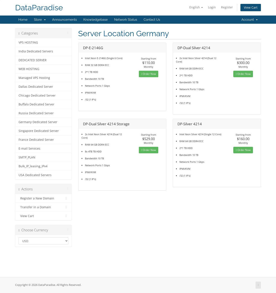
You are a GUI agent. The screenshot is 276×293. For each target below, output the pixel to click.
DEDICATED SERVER (33, 60)
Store (39, 20)
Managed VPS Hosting (34, 78)
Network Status (125, 20)
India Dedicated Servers (36, 51)
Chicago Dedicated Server (37, 95)
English (196, 7)
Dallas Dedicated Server (36, 87)
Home (22, 20)
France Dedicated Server (36, 140)
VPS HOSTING (28, 42)
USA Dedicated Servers (35, 175)
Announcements (64, 20)
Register (227, 7)
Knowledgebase (95, 20)
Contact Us (152, 20)
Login (212, 7)
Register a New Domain (43, 198)
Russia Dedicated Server (36, 113)
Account (250, 20)
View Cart (250, 7)
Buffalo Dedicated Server (36, 104)
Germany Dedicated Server (38, 122)
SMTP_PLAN (27, 157)
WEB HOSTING (29, 69)
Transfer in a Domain (43, 207)
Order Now (148, 74)
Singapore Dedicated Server (39, 131)
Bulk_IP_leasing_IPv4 (33, 166)
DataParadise (39, 7)
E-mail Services (29, 148)
